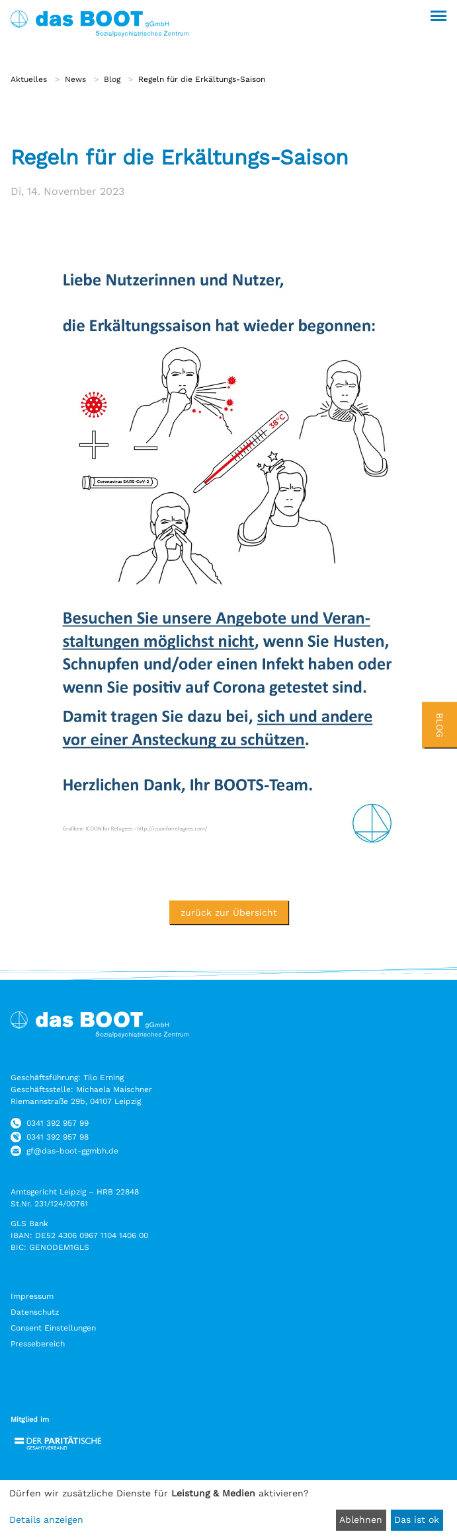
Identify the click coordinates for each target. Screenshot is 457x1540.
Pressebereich (38, 1343)
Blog (112, 79)
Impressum (32, 1296)
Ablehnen (360, 1519)
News (75, 79)
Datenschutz (35, 1312)
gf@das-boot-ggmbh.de (72, 1150)
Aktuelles (29, 79)
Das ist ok (416, 1519)
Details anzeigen (46, 1519)
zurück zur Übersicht (229, 912)
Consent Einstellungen (53, 1328)
